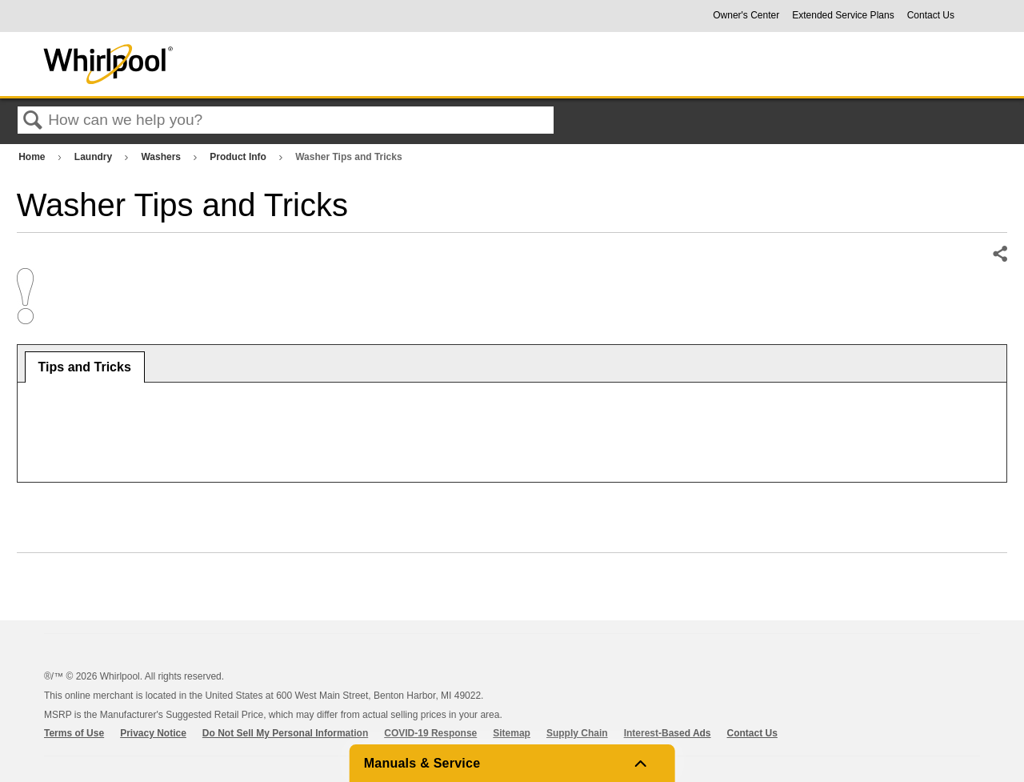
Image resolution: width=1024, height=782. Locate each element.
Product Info (239, 156)
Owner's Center (746, 15)
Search (33, 120)
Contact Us (930, 15)
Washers (162, 156)
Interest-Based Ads (667, 733)
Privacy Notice (153, 733)
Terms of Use (74, 733)
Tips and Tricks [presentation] (84, 367)
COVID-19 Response (430, 733)
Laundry (94, 156)
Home (33, 156)
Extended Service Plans (843, 15)
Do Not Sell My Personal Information (285, 733)
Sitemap (511, 733)
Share (999, 254)
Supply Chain (577, 733)
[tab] (85, 367)
